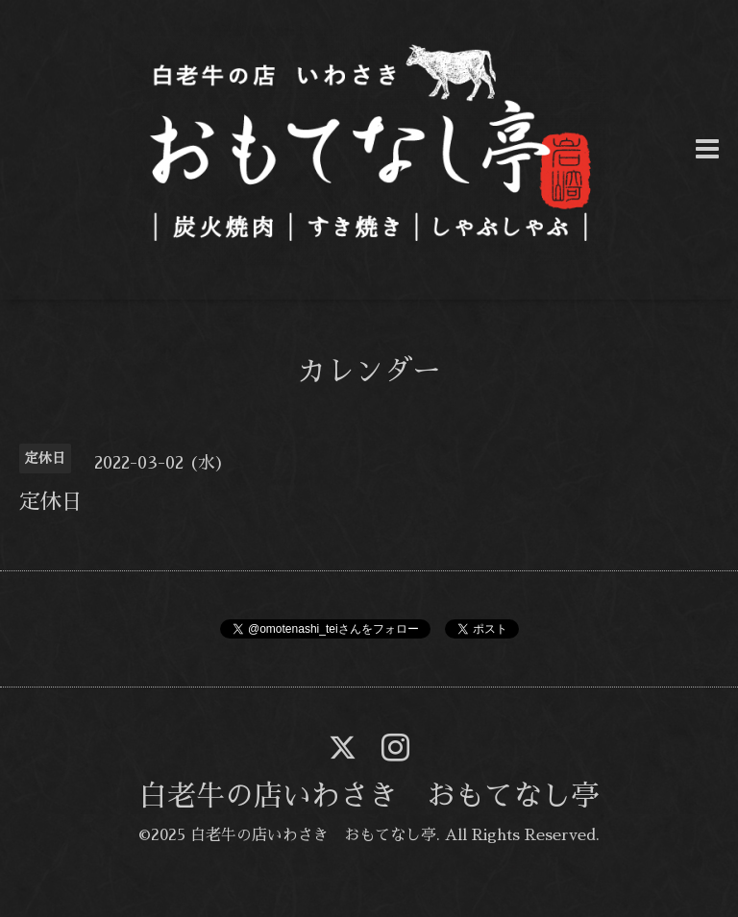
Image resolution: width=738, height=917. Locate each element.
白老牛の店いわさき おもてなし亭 (369, 796)
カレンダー (369, 371)
